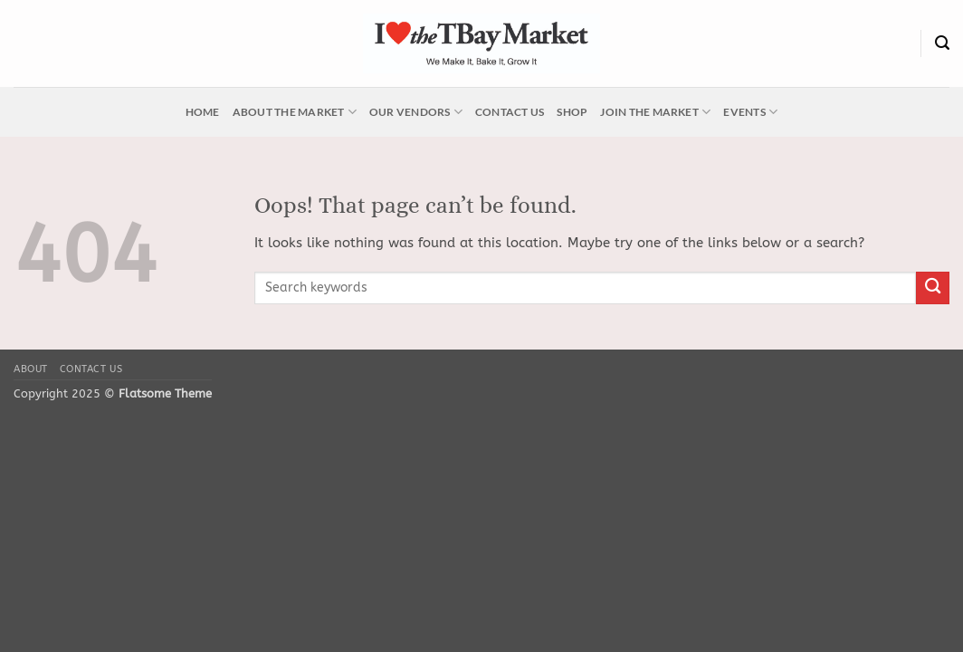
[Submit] (932, 288)
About (31, 369)
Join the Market (655, 111)
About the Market (295, 111)
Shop (572, 112)
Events (750, 111)
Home (203, 112)
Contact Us (509, 112)
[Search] (942, 43)
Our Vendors (415, 111)
